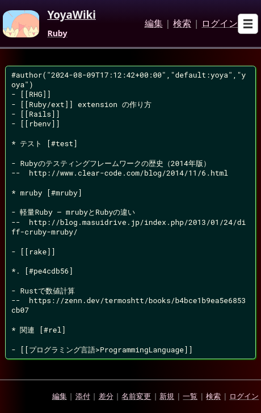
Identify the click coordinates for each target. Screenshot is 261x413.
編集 (154, 24)
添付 (82, 396)
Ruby (57, 33)
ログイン (219, 24)
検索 (182, 24)
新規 (166, 396)
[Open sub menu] (248, 24)
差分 (106, 396)
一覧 (190, 396)
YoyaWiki (71, 15)
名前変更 (136, 396)
